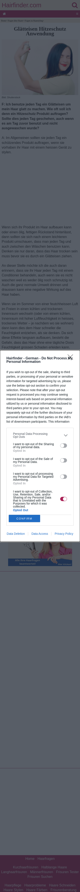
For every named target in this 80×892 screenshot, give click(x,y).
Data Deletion (16, 533)
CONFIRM (24, 518)
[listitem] (40, 435)
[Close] (72, 358)
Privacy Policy (64, 533)
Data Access (39, 533)
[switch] (63, 445)
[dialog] (40, 446)
